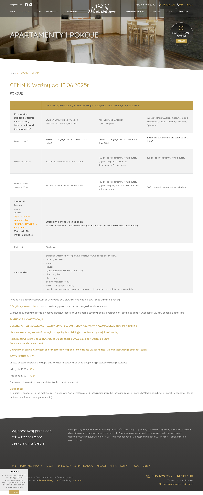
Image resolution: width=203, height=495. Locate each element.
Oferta (146, 470)
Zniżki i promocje (83, 470)
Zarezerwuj (64, 470)
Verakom (77, 484)
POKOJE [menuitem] (26, 11)
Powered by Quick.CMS (50, 484)
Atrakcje (101, 470)
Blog (136, 470)
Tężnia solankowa (23, 216)
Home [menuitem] (12, 11)
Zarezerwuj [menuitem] (70, 11)
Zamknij (14, 492)
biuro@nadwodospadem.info (178, 487)
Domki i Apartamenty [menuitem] (47, 11)
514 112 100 (186, 4)
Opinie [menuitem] (169, 11)
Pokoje (50, 470)
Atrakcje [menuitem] (155, 11)
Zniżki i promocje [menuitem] (135, 11)
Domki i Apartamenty (31, 470)
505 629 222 (165, 4)
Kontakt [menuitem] (183, 11)
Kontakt (125, 470)
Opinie (113, 470)
